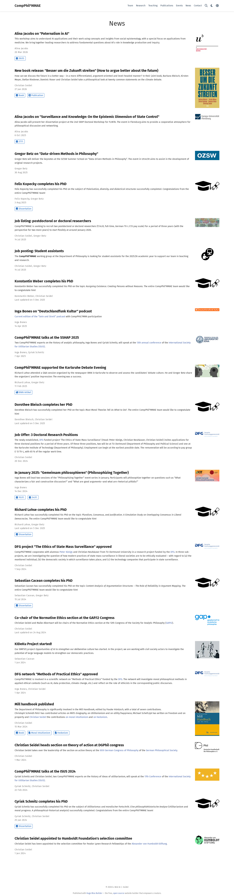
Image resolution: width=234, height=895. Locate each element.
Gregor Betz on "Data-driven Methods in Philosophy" (56, 154)
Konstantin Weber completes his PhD (44, 281)
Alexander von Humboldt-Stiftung (149, 843)
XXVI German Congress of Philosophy (119, 750)
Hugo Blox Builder (94, 893)
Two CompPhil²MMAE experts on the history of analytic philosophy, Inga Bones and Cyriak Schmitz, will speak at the (76, 342)
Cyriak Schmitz (36, 352)
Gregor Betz (21, 168)
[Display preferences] (212, 6)
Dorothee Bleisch (24, 419)
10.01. (20, 497)
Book (20, 95)
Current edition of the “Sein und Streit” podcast (40, 316)
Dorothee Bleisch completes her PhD (43, 405)
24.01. (33, 497)
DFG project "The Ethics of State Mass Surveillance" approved (63, 547)
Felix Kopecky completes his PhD (40, 184)
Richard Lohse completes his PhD (41, 510)
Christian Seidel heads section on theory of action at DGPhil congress (69, 745)
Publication (36, 95)
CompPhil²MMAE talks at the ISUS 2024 (45, 771)
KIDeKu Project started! (33, 644)
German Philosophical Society (161, 750)
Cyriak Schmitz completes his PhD (41, 801)
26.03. (20, 58)
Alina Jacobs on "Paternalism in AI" (42, 34)
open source (118, 893)
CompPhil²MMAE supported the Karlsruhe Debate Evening (60, 368)
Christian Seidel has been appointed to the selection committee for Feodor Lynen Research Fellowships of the (73, 843)
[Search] (206, 6)
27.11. (19, 141)
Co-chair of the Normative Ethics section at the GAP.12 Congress (64, 618)
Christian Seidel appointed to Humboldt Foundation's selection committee (73, 838)
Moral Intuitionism (39, 732)
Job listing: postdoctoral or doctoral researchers (53, 221)
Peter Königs (66, 552)
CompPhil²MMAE (28, 6)
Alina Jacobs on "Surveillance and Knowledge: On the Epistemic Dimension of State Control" (87, 117)
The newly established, (27, 440)
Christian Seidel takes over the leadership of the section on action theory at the (57, 750)
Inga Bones (21, 322)
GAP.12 (169, 623)
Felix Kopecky (22, 198)
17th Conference (152, 776)
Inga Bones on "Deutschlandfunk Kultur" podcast (53, 311)
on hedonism (100, 717)
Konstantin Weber (24, 296)
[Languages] (218, 6)
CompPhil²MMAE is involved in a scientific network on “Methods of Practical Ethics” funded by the (66, 679)
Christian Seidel (23, 85)
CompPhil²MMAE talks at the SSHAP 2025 (47, 337)
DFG (41, 440)
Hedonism (61, 732)
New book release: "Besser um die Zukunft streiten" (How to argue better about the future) (86, 71)
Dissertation (23, 208)
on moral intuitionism (77, 717)
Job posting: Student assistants (39, 251)
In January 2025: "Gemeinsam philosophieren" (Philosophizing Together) (72, 473)
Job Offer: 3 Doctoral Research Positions (46, 435)
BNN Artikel (23, 392)
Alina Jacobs (21, 48)
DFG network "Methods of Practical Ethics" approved (56, 674)
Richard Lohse (22, 382)
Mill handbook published (34, 704)
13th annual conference (149, 342)
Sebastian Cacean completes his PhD (43, 581)
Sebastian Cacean (24, 595)
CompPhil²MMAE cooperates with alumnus (37, 552)
